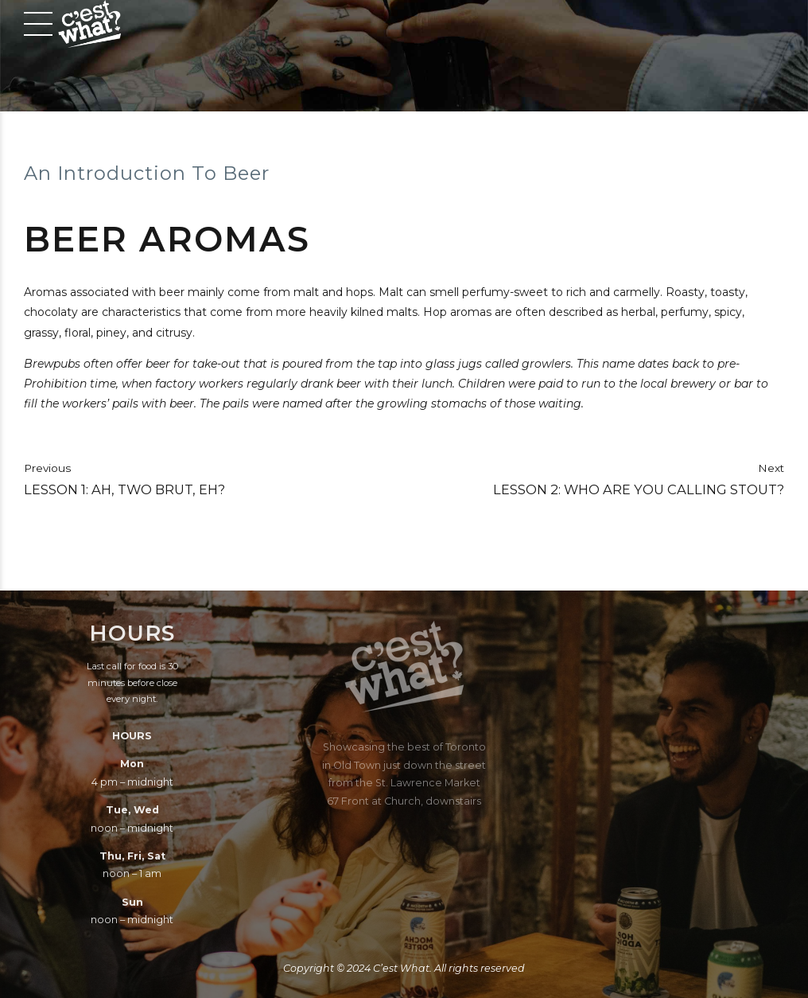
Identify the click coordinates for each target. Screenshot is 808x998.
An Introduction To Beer (147, 173)
